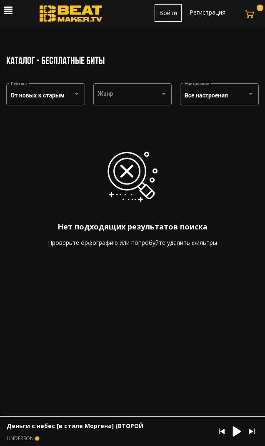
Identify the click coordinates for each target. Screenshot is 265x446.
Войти (168, 13)
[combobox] (46, 95)
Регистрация (207, 12)
